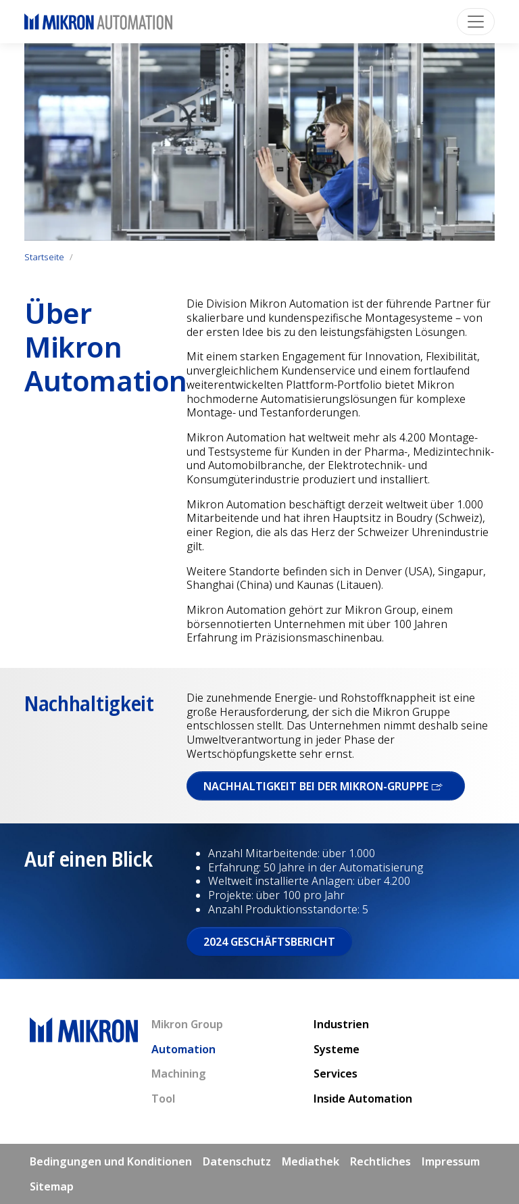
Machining (178, 1073)
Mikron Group (187, 1024)
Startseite (44, 257)
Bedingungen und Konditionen (111, 1161)
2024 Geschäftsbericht (269, 941)
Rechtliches (380, 1161)
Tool (163, 1098)
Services (335, 1073)
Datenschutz (237, 1161)
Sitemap (52, 1186)
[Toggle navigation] (476, 21)
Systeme (337, 1049)
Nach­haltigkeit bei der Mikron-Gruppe (325, 786)
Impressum (451, 1161)
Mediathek (310, 1161)
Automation (183, 1049)
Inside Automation (363, 1098)
